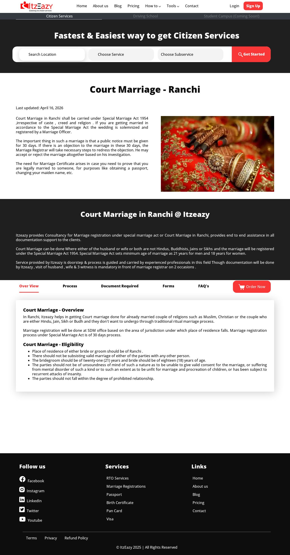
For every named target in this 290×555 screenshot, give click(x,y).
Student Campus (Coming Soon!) (231, 16)
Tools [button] (173, 5)
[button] (59, 54)
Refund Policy (76, 538)
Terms (31, 538)
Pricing (133, 5)
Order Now (251, 287)
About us (101, 5)
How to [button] (153, 5)
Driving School (145, 16)
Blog (118, 5)
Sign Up (253, 5)
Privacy (51, 538)
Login (234, 5)
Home (83, 5)
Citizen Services (59, 16)
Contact (191, 5)
